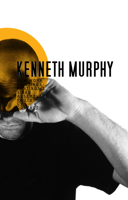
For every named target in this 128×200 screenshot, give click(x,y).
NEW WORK (30, 80)
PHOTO (25, 100)
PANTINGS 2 (31, 88)
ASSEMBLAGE (33, 96)
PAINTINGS (29, 84)
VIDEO (24, 92)
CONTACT (28, 108)
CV (20, 104)
